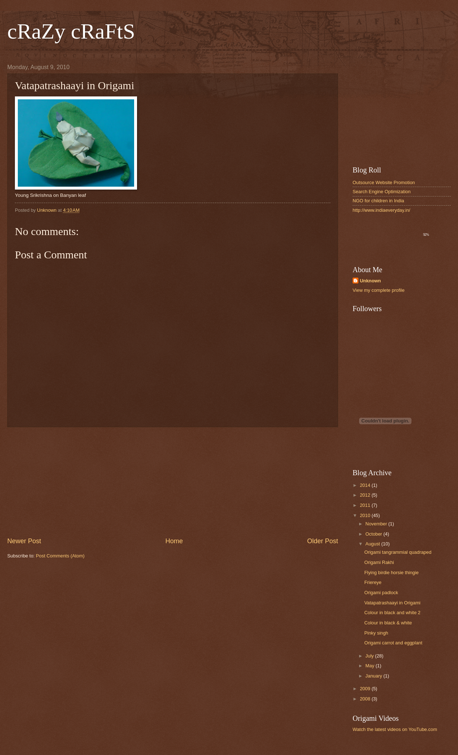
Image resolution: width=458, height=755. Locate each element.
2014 (365, 485)
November (376, 523)
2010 (365, 515)
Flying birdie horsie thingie (391, 572)
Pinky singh (376, 633)
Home (174, 541)
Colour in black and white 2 (392, 612)
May (370, 665)
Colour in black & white (388, 622)
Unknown (370, 280)
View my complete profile (379, 290)
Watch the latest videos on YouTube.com (395, 729)
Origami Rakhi (379, 562)
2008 (365, 699)
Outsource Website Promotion (384, 182)
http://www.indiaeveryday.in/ (381, 210)
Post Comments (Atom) (60, 556)
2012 (365, 495)
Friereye (372, 582)
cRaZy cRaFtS (71, 31)
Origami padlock (381, 592)
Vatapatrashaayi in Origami (392, 602)
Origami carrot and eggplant (393, 642)
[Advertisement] (172, 482)
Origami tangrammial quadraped (397, 552)
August (373, 544)
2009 (365, 688)
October (374, 534)
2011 (365, 505)
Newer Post (24, 541)
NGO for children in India (378, 200)
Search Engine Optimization (382, 191)
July (370, 656)
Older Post (322, 541)
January (374, 676)
